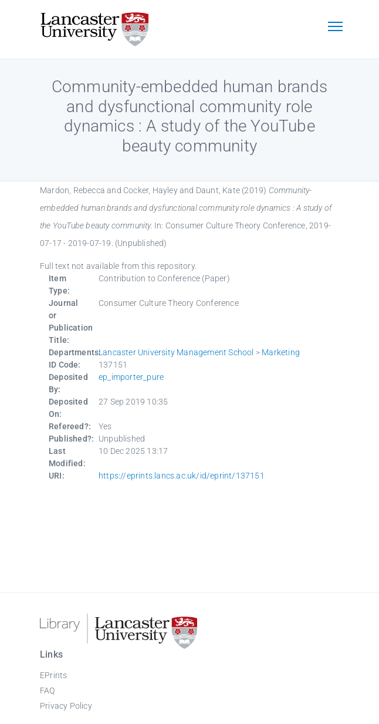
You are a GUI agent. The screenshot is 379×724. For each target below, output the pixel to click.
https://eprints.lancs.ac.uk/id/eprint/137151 (182, 475)
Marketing (281, 352)
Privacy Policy (66, 705)
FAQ (47, 690)
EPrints (53, 675)
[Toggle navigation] (335, 28)
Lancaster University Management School (176, 352)
